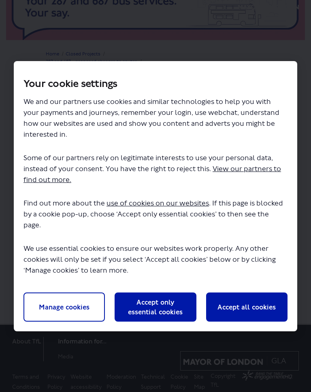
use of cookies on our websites (158, 203)
